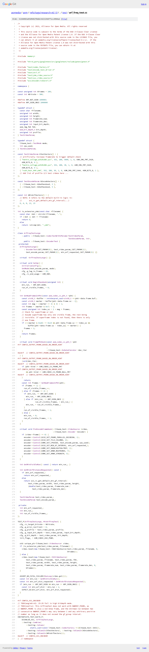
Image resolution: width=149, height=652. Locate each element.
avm (25, 12)
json (144, 648)
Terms (30, 648)
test (64, 12)
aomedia (16, 12)
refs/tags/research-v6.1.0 (43, 12)
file (64, 19)
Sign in (143, 4)
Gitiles (15, 648)
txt (138, 648)
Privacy (23, 648)
